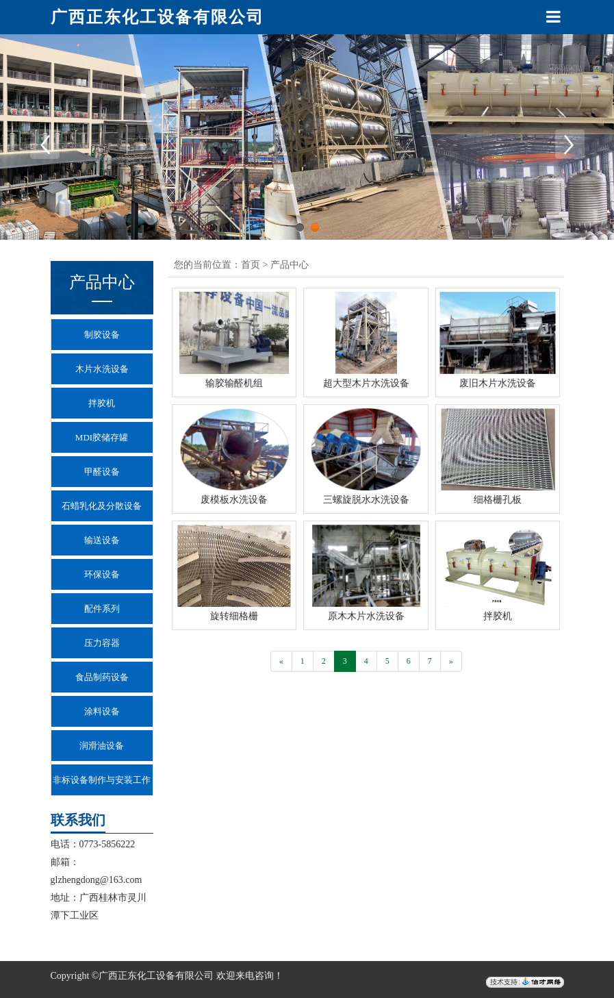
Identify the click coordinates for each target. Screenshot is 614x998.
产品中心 (289, 265)
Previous (44, 144)
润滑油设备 (101, 745)
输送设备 (102, 540)
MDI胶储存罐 (101, 437)
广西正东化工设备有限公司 (157, 17)
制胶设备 (102, 334)
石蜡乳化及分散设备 (102, 506)
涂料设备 (102, 711)
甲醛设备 (102, 471)
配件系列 (102, 608)
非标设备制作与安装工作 (102, 780)
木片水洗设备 (102, 369)
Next (569, 144)
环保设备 (102, 574)
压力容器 (102, 643)
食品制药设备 (102, 677)
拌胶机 (101, 403)
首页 (250, 265)
